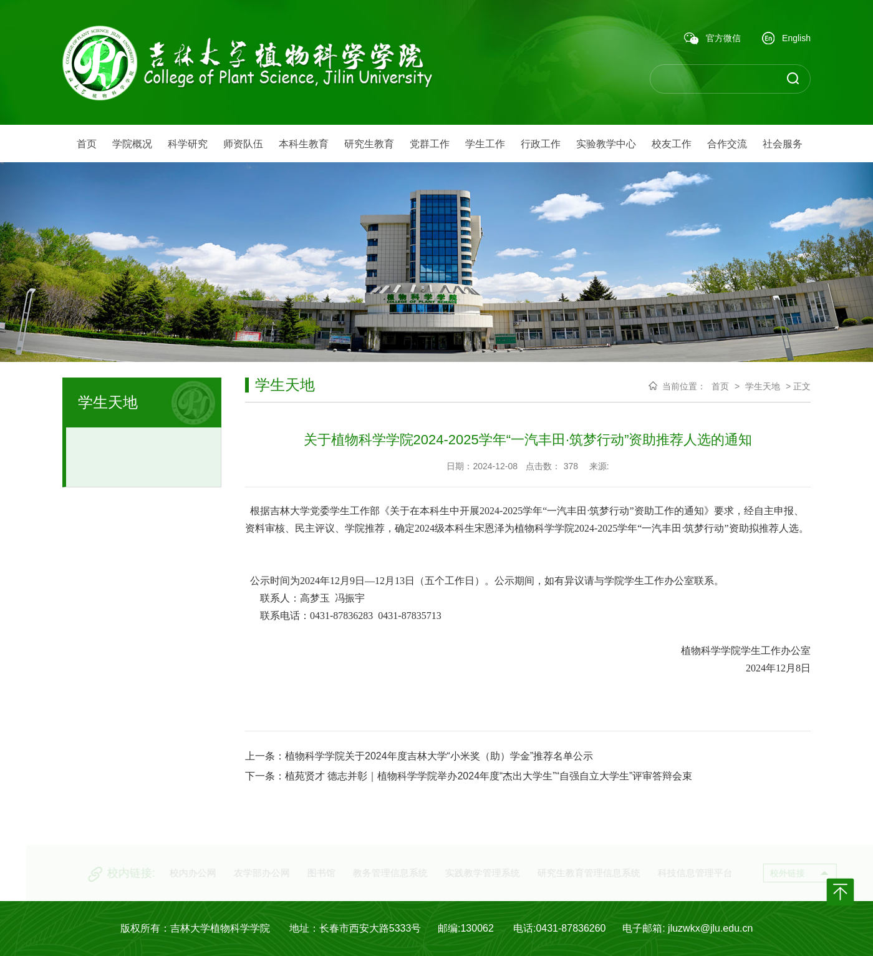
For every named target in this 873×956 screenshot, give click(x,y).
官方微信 (712, 39)
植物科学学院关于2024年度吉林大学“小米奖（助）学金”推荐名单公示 (439, 756)
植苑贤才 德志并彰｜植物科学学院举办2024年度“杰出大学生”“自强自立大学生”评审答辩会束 (488, 776)
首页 (720, 386)
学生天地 (762, 386)
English (786, 39)
